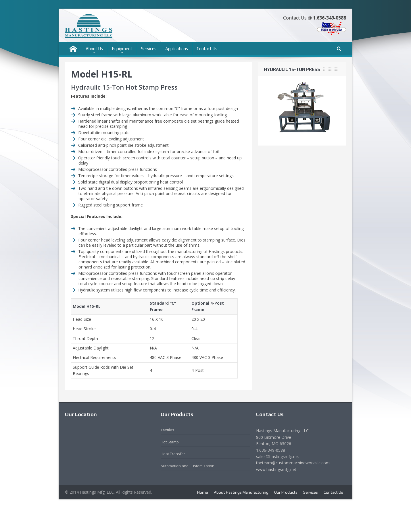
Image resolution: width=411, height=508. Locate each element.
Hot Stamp (170, 442)
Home (202, 492)
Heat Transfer (173, 453)
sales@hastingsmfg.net (277, 456)
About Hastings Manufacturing (241, 492)
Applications (176, 48)
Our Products (285, 492)
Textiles (167, 429)
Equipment (122, 48)
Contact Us (207, 48)
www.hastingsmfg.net (276, 469)
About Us (94, 48)
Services (148, 48)
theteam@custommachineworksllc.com (293, 462)
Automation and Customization (187, 465)
